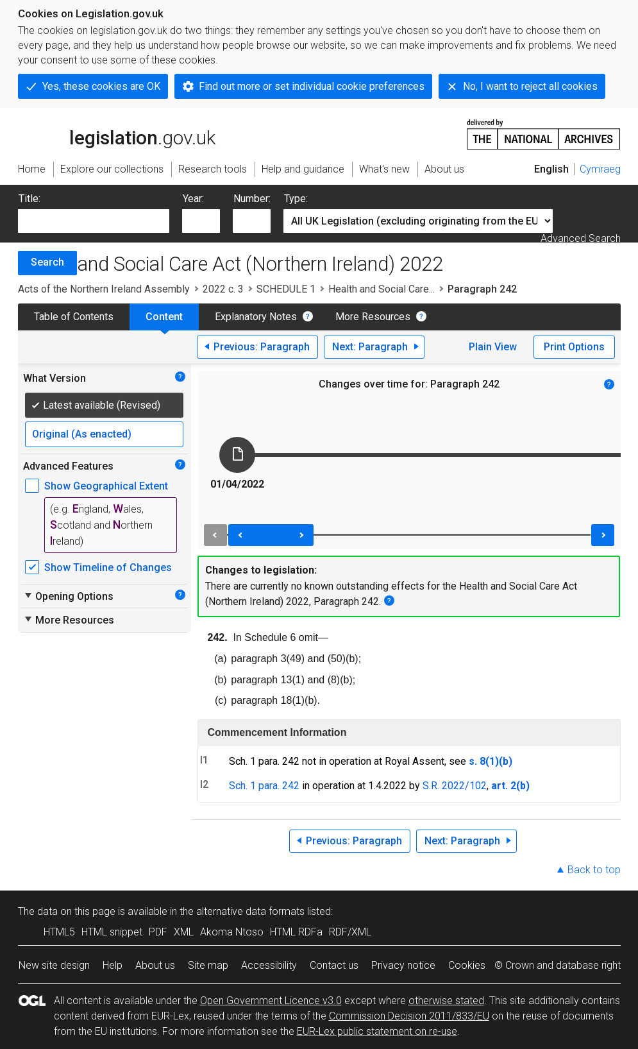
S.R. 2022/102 (455, 786)
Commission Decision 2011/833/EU (409, 1016)
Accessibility (269, 965)
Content (164, 317)
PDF (158, 932)
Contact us (334, 965)
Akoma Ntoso (232, 932)
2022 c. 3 (223, 289)
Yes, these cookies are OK (101, 86)
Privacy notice (403, 965)
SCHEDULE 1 (285, 289)
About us (155, 965)
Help (112, 965)
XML (184, 932)
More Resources (372, 317)
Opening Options (68, 596)
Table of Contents (73, 317)
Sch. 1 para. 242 (264, 786)
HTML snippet (111, 932)
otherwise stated (446, 1000)
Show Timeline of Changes (108, 567)
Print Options (574, 347)
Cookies (466, 965)
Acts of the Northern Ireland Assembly (104, 289)
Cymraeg (600, 169)
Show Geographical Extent (106, 486)
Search (47, 262)
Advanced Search (581, 238)
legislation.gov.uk (116, 133)
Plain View (493, 347)
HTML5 (59, 932)
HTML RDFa (296, 932)
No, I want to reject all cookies (530, 86)
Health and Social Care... (381, 289)
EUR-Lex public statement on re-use (377, 1031)
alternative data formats (250, 911)
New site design (54, 965)
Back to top (594, 870)
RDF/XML (350, 932)
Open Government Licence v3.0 (271, 1000)
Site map (208, 965)
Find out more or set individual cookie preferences (311, 86)
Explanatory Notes (256, 317)
